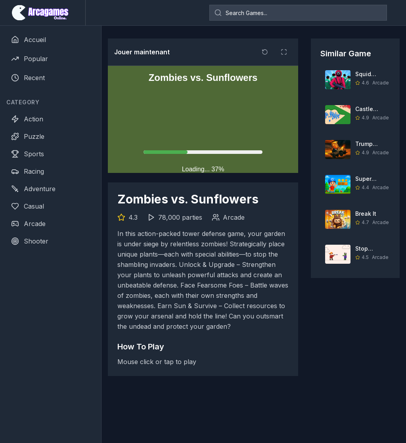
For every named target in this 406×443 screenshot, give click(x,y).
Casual (27, 206)
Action (27, 119)
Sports (27, 154)
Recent (28, 78)
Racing (27, 171)
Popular (29, 59)
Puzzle (27, 136)
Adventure (33, 189)
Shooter (29, 241)
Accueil (28, 40)
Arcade (28, 224)
